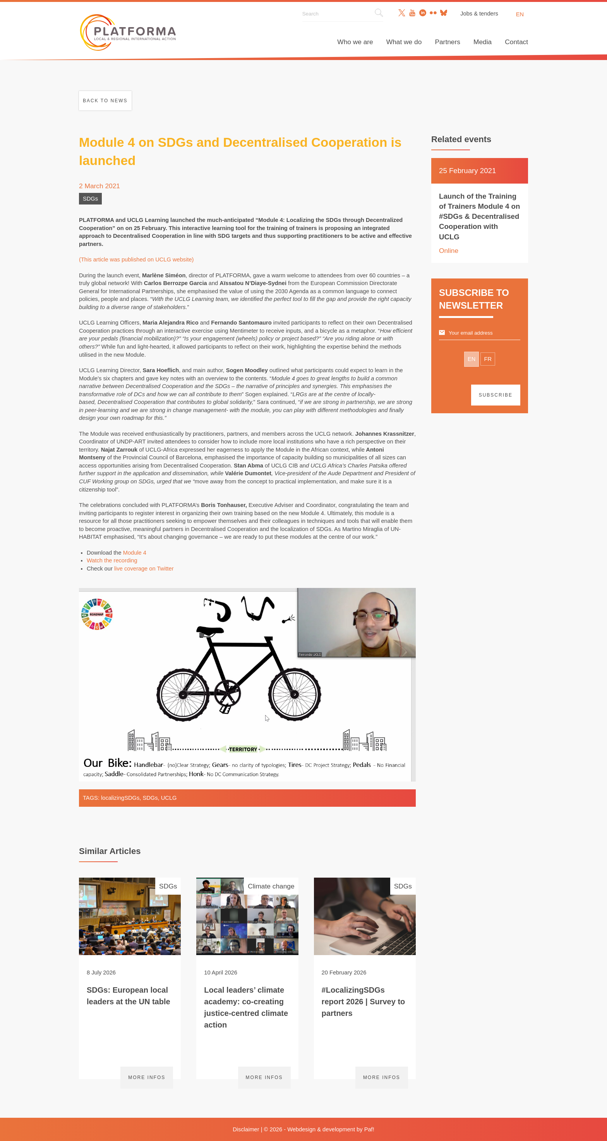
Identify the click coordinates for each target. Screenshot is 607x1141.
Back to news (105, 100)
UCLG (169, 798)
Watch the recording (112, 560)
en (520, 14)
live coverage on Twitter (144, 568)
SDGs (90, 199)
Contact (516, 42)
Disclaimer (246, 1129)
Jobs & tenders (479, 13)
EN (471, 359)
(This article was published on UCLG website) (136, 259)
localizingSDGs (120, 798)
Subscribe (496, 395)
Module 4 (134, 553)
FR (488, 359)
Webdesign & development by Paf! (330, 1129)
